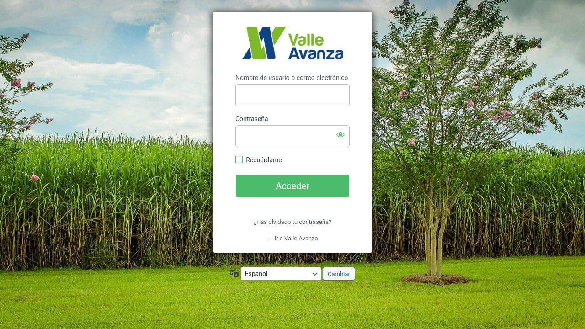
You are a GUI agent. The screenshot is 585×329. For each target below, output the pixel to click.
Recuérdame (264, 160)
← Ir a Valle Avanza (292, 238)
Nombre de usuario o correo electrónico (291, 77)
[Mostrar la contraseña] (340, 134)
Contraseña (251, 118)
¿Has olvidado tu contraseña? (292, 221)
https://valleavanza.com (292, 43)
